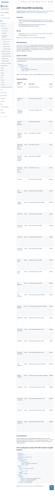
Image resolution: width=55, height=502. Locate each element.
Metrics (7, 70)
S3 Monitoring (6, 44)
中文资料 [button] (51, 1)
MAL (43, 24)
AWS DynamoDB (6, 46)
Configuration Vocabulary (6, 63)
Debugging (6, 98)
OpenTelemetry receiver (31, 12)
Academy (6, 101)
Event (2, 77)
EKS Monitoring (6, 41)
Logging (7, 73)
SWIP (1, 110)
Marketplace (7, 26)
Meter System (45, 12)
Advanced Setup (7, 65)
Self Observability (7, 61)
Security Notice (3, 95)
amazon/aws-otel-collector (27, 33)
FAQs (1, 104)
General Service (7, 28)
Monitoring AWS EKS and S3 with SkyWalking (28, 37)
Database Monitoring (7, 56)
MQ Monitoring (7, 58)
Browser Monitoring (6, 51)
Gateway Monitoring (7, 53)
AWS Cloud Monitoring (8, 39)
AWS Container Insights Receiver (45, 11)
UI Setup (7, 82)
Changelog (6, 113)
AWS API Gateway (7, 49)
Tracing (7, 68)
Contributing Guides (6, 107)
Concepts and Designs (6, 18)
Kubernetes (7, 33)
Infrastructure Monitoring (7, 36)
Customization (6, 92)
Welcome (2, 15)
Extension (7, 80)
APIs (6, 90)
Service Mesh (7, 31)
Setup (7, 21)
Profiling (7, 75)
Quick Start (7, 23)
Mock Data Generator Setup (6, 87)
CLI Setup (3, 84)
